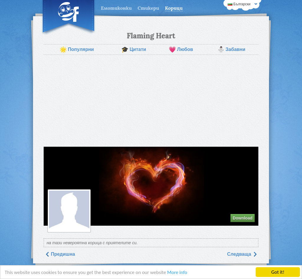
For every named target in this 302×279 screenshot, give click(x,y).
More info (177, 272)
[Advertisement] (151, 101)
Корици (174, 8)
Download (242, 218)
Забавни (231, 49)
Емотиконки (116, 8)
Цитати (133, 49)
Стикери (148, 8)
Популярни (77, 49)
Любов (181, 49)
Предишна (60, 254)
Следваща (242, 254)
